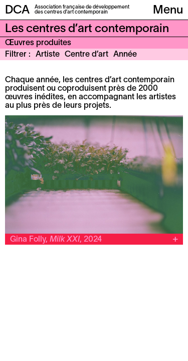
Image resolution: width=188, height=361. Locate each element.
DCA (17, 10)
